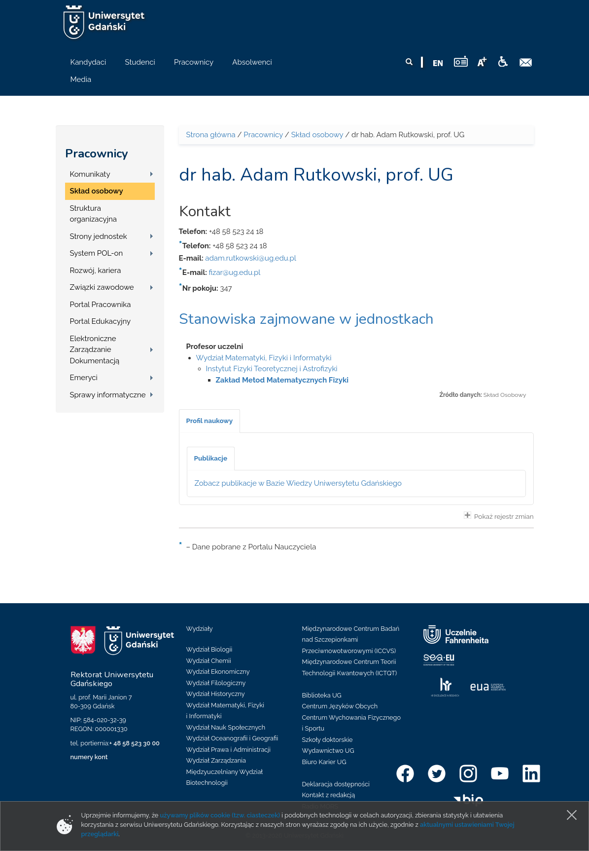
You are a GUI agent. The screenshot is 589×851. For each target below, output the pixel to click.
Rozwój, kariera (95, 270)
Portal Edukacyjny (100, 321)
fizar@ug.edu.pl (235, 272)
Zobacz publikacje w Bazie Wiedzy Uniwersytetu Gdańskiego (298, 483)
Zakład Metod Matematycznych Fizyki (282, 380)
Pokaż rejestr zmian (499, 515)
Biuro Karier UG (324, 762)
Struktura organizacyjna (93, 214)
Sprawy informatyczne (108, 394)
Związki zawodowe (102, 287)
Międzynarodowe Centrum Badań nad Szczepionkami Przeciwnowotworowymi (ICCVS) (351, 640)
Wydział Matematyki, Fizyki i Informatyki (264, 357)
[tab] (210, 421)
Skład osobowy (96, 191)
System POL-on (96, 253)
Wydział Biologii (209, 649)
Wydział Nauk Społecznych (226, 727)
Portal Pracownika (100, 304)
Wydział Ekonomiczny (218, 671)
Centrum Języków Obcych (340, 706)
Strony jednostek (98, 236)
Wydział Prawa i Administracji (228, 749)
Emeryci (84, 377)
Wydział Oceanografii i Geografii (232, 738)
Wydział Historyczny (215, 693)
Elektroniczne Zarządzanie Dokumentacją (95, 349)
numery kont (89, 757)
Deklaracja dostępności (336, 784)
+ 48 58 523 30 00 (134, 743)
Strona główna (211, 134)
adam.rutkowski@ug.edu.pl (250, 258)
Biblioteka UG (322, 695)
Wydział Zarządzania (216, 760)
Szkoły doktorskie (327, 739)
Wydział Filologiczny (216, 683)
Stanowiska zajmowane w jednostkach (306, 319)
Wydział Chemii (208, 660)
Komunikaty (90, 174)
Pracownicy (96, 153)
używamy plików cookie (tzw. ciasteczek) (220, 815)
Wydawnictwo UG (328, 750)
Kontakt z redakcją (328, 795)
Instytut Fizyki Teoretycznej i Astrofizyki (272, 368)
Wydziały (199, 628)
